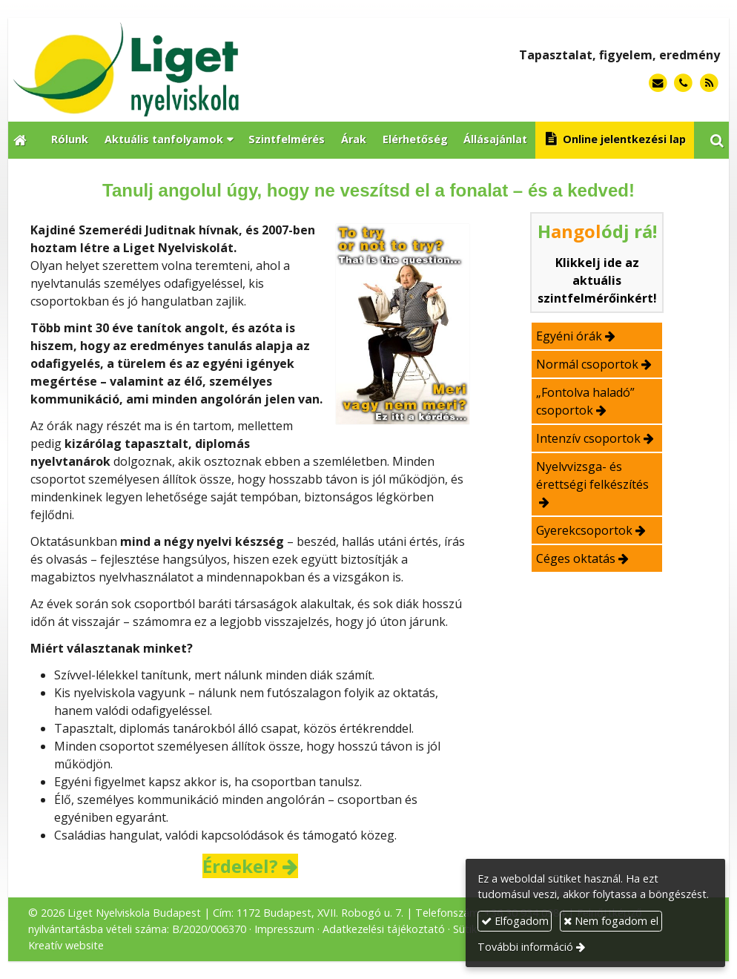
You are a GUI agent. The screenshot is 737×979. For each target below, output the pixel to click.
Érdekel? (240, 866)
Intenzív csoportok (588, 438)
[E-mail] (658, 83)
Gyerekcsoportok (584, 530)
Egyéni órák (569, 336)
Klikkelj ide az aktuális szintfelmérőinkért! (597, 280)
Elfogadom (515, 921)
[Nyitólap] (187, 70)
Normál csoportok (587, 364)
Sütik (465, 929)
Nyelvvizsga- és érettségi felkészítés (592, 475)
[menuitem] (69, 140)
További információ (525, 947)
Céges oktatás (575, 558)
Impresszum (284, 929)
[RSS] (709, 83)
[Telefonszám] (683, 83)
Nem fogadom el (611, 921)
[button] (717, 140)
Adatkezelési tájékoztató (384, 929)
